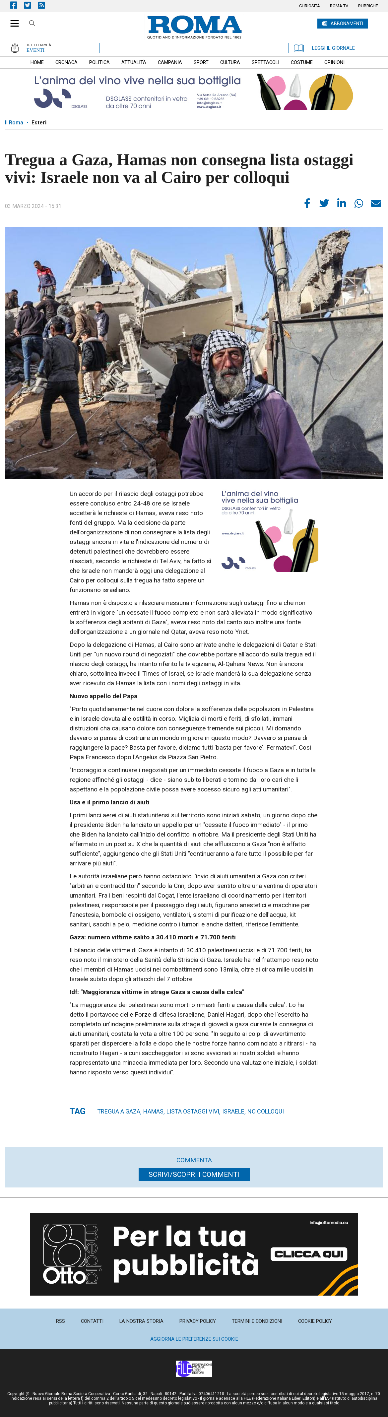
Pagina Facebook (17, 5)
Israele (233, 1111)
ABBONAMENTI (347, 23)
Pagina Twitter (31, 5)
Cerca (32, 24)
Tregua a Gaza (118, 1111)
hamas (153, 1111)
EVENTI (35, 50)
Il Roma (14, 122)
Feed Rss (45, 5)
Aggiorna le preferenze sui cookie (194, 1339)
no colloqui (265, 1111)
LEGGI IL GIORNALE (324, 48)
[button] (12, 20)
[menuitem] (309, 6)
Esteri (39, 122)
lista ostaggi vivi (192, 1111)
